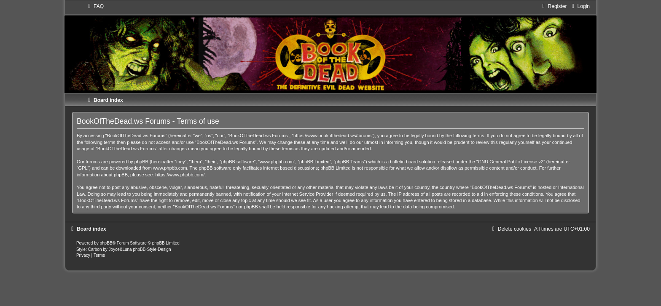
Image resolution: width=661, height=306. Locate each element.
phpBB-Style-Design (152, 249)
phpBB (106, 243)
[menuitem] (95, 6)
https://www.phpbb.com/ (179, 174)
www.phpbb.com (170, 167)
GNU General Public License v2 (510, 161)
